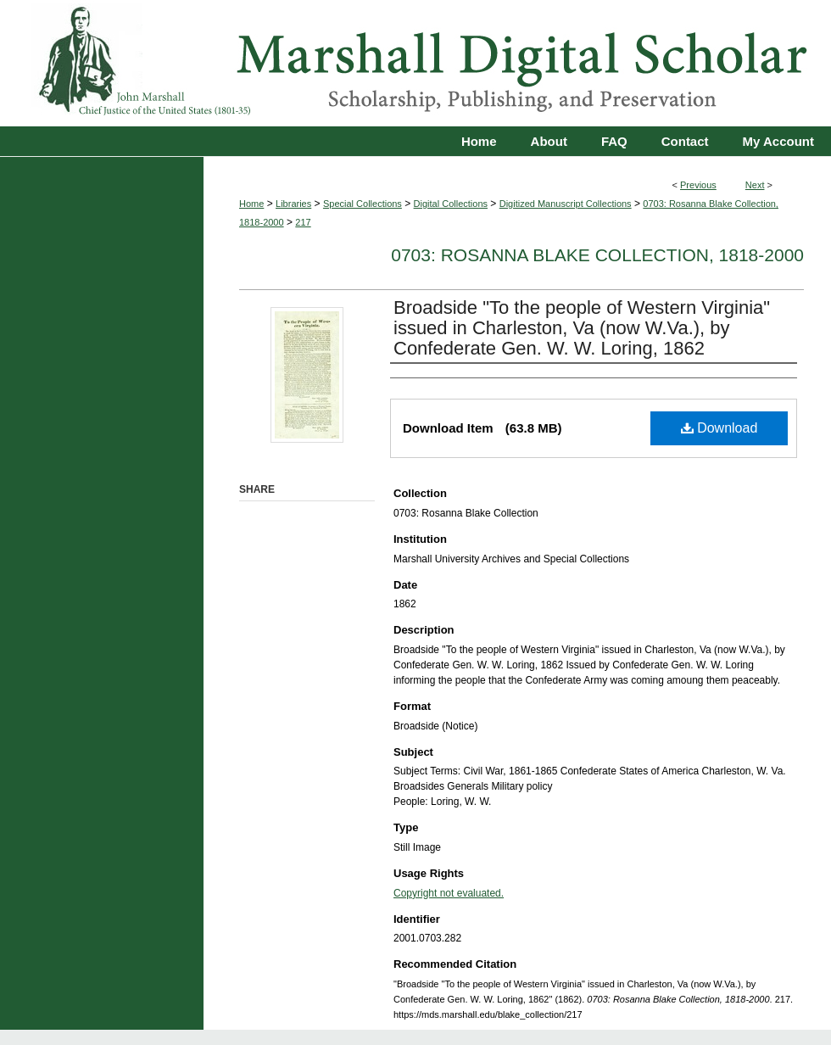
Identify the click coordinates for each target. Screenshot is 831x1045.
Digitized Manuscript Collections (565, 203)
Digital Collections (451, 203)
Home (251, 203)
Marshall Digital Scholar (415, 63)
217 (302, 222)
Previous (698, 185)
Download (719, 428)
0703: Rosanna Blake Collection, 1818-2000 (597, 255)
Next (755, 185)
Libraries (293, 203)
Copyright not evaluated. (448, 893)
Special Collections (362, 203)
